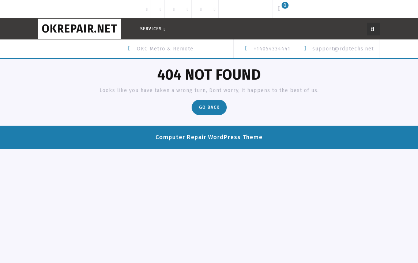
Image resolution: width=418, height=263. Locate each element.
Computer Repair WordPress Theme (209, 137)
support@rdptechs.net (343, 49)
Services (151, 28)
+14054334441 (272, 49)
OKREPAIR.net (79, 28)
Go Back (213, 109)
